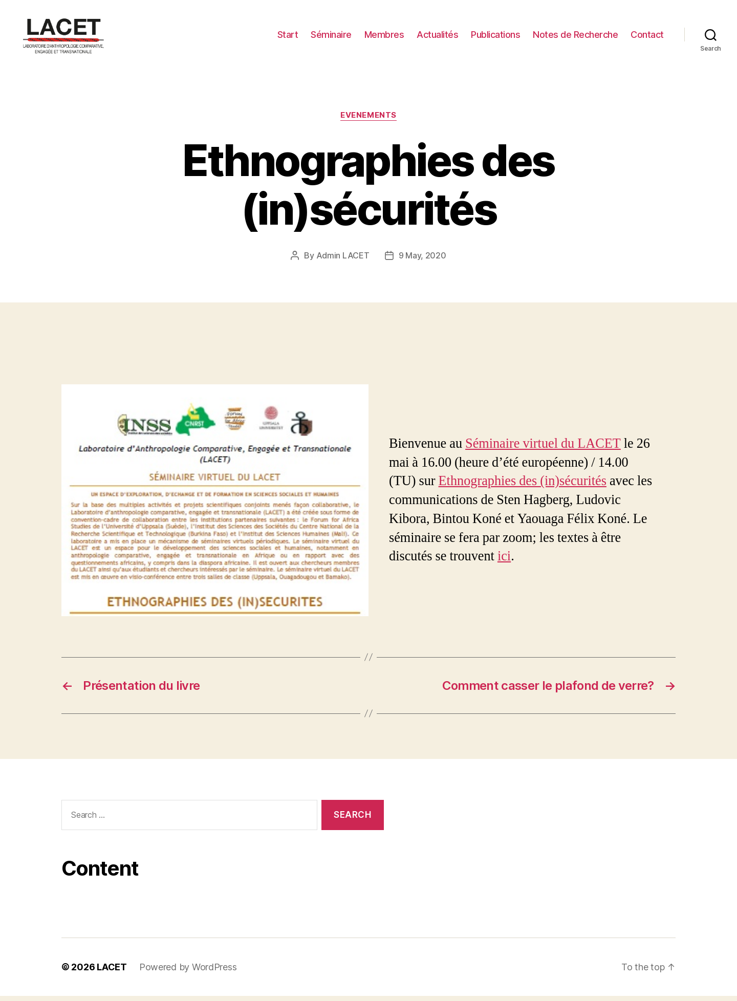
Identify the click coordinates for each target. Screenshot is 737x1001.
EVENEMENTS (368, 120)
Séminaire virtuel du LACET (543, 449)
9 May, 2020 (422, 260)
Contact (647, 37)
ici (504, 561)
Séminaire (331, 37)
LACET (112, 972)
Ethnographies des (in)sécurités (522, 486)
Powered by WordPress (188, 972)
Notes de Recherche (575, 37)
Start (287, 37)
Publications (495, 37)
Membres (384, 37)
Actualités (437, 37)
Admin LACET (343, 260)
